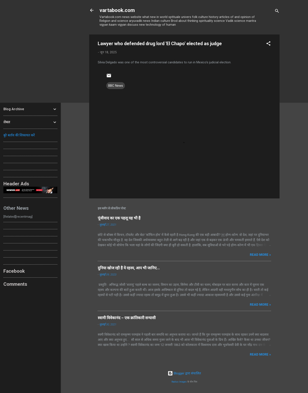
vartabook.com (117, 10)
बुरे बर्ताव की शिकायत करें (19, 135)
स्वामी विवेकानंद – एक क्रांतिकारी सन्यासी (127, 318)
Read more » (260, 255)
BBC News (115, 86)
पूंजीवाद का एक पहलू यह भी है (119, 218)
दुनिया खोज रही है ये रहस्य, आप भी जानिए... (129, 268)
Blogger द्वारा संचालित (184, 373)
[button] (268, 44)
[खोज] (277, 11)
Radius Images (179, 381)
